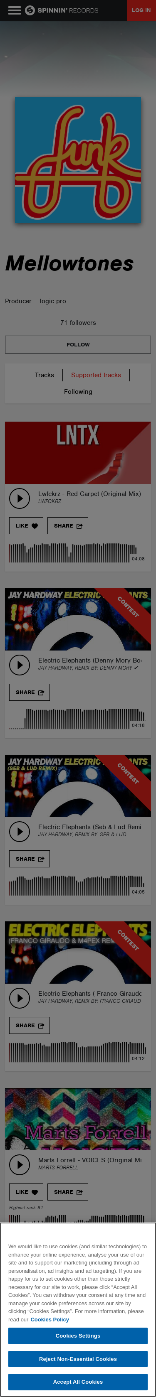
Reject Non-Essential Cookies (78, 1359)
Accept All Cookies (78, 1382)
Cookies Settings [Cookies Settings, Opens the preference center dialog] (78, 1336)
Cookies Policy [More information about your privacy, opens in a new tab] (49, 1319)
